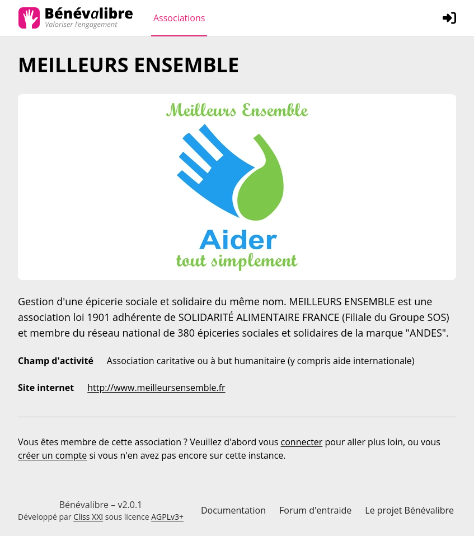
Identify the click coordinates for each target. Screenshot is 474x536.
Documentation (233, 510)
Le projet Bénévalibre (409, 510)
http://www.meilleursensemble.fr (156, 387)
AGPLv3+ (167, 516)
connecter (302, 442)
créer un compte (52, 455)
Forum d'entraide (315, 510)
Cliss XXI (88, 516)
